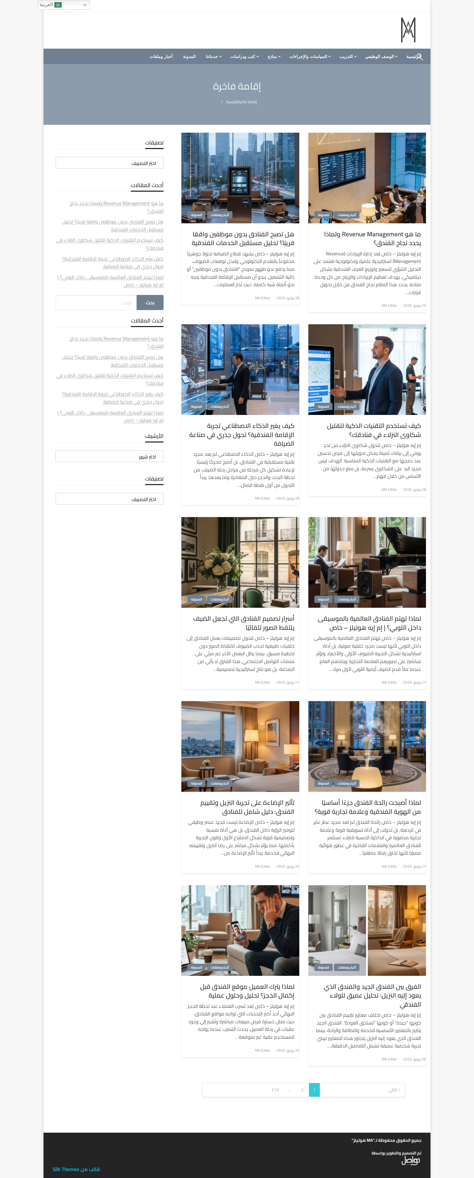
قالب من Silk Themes (76, 1169)
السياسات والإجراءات (308, 56)
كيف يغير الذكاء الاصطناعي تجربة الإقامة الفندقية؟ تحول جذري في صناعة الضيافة (241, 434)
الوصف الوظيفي (379, 56)
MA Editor (389, 305)
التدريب (346, 56)
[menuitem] (380, 56)
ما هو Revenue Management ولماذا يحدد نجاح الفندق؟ (372, 239)
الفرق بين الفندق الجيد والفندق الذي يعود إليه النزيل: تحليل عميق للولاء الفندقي (372, 995)
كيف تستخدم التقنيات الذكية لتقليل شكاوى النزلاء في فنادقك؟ (374, 430)
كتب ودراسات (242, 56)
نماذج (272, 56)
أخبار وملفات (161, 56)
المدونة (189, 56)
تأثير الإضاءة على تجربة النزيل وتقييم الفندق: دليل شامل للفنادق (247, 807)
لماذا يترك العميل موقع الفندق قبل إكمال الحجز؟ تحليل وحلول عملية (247, 991)
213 (275, 1090)
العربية (50, 4)
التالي (393, 1090)
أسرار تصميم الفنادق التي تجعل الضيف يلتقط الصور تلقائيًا (243, 623)
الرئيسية (232, 101)
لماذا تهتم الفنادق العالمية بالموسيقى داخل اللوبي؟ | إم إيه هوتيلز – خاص (369, 623)
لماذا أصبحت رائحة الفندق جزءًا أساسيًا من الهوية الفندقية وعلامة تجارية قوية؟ (368, 807)
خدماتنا (212, 56)
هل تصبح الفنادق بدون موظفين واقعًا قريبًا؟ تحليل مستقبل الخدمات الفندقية (243, 239)
